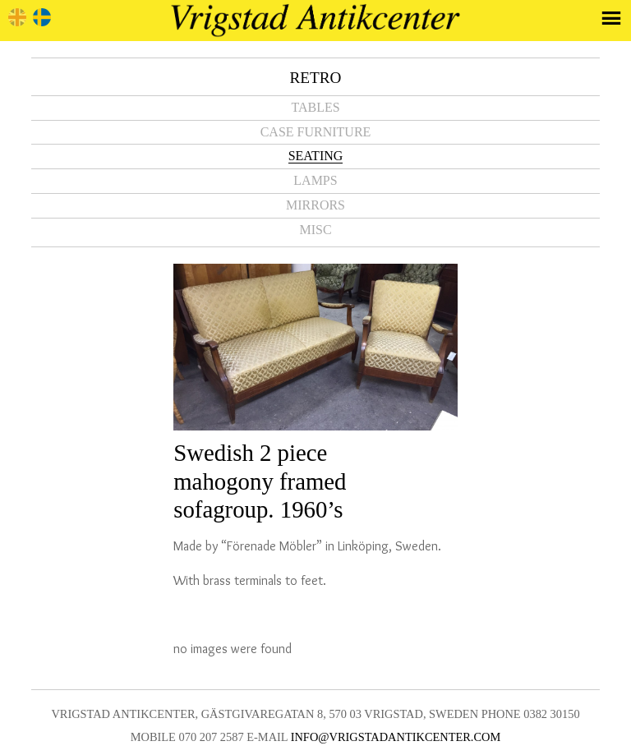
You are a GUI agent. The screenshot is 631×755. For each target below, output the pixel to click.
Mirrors (315, 205)
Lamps (315, 180)
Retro (316, 77)
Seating (315, 156)
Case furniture (315, 132)
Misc (315, 230)
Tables (315, 107)
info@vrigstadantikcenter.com (396, 736)
